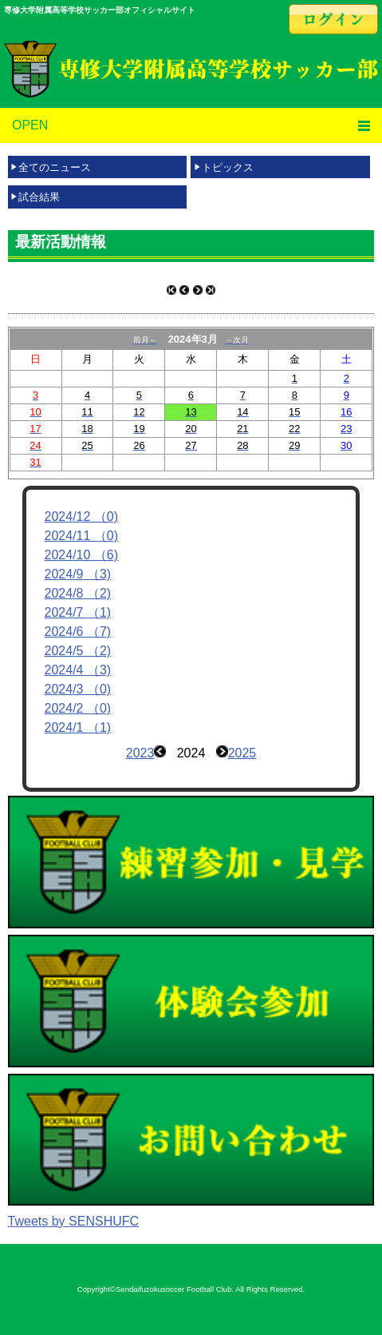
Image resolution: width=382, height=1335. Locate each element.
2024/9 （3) (78, 574)
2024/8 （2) (78, 593)
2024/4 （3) (78, 670)
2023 (140, 753)
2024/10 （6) (82, 555)
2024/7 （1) (78, 612)
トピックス (228, 167)
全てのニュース (54, 167)
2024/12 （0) (82, 516)
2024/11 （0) (82, 535)
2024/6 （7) (78, 631)
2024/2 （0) (78, 708)
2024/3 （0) (78, 689)
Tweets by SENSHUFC (73, 1221)
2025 (242, 753)
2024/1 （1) (78, 727)
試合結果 (39, 197)
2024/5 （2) (78, 651)
